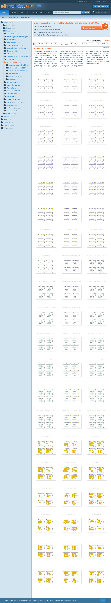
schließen (106, 47)
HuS (21, 12)
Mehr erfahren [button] (72, 600)
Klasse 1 (9, 25)
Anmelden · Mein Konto (101, 6)
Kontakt (97, 1)
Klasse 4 (9, 114)
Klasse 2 (9, 28)
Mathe (4, 12)
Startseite (4, 17)
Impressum (106, 1)
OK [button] (103, 600)
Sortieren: (89, 40)
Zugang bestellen (96, 28)
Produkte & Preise (82, 1)
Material (39, 12)
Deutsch (13, 12)
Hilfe (91, 1)
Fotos (48, 12)
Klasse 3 (16, 17)
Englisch (30, 12)
